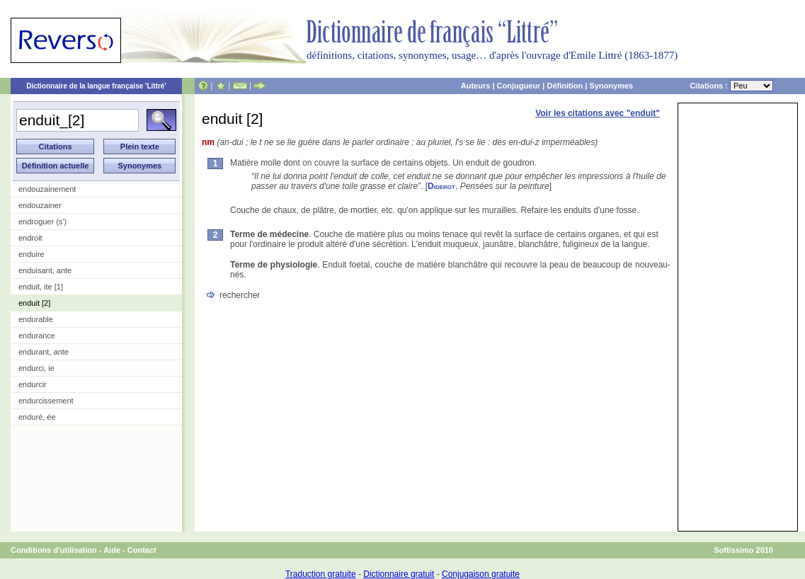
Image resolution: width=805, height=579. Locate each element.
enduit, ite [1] (40, 286)
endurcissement (46, 400)
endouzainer (40, 205)
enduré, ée (37, 417)
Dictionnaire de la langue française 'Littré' (96, 86)
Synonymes (611, 85)
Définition (565, 85)
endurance (36, 335)
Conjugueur (519, 85)
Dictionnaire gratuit (398, 574)
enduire (31, 254)
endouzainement (47, 189)
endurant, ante (43, 352)
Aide (111, 550)
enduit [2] (34, 303)
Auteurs (476, 85)
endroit (30, 238)
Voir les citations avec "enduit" (597, 113)
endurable (35, 319)
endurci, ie (36, 368)
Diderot (441, 186)
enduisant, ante (45, 270)
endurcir (32, 384)
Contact (141, 550)
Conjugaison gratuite (481, 574)
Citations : (731, 85)
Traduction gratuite (320, 574)
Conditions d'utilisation (54, 550)
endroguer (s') (42, 221)
